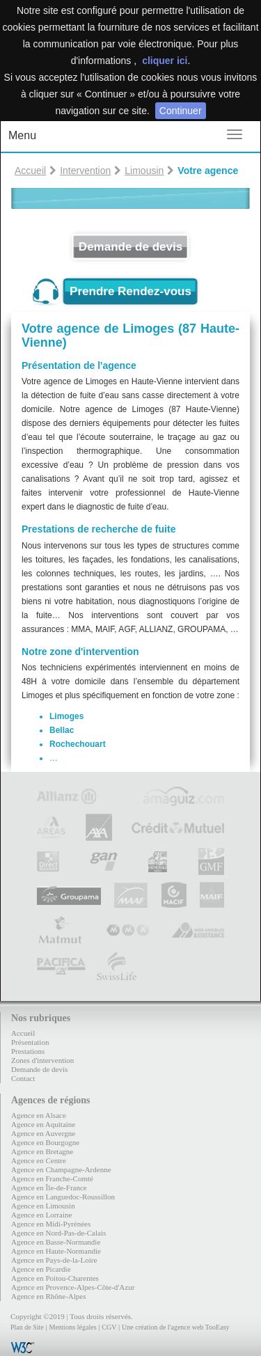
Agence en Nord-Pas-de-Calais (58, 1233)
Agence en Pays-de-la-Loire (54, 1260)
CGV (109, 1327)
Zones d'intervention (42, 1060)
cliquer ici (164, 60)
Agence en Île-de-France (49, 1187)
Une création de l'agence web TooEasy (175, 1327)
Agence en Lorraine (41, 1215)
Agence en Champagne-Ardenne (61, 1169)
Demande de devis (130, 246)
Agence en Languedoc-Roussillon (63, 1196)
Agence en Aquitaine (43, 1124)
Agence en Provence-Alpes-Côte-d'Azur (72, 1287)
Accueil (30, 170)
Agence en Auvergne (43, 1133)
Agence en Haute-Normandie (56, 1251)
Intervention (85, 170)
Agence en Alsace (38, 1115)
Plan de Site (27, 1327)
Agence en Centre (38, 1160)
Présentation (30, 1042)
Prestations (28, 1051)
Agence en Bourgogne (45, 1142)
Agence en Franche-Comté (52, 1178)
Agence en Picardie (41, 1269)
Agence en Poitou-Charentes (55, 1278)
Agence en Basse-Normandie (55, 1242)
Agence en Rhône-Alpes (48, 1296)
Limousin (144, 170)
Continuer (180, 110)
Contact (23, 1078)
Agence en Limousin (43, 1205)
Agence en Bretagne (42, 1151)
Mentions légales (72, 1327)
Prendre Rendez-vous (130, 291)
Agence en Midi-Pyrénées (50, 1224)
